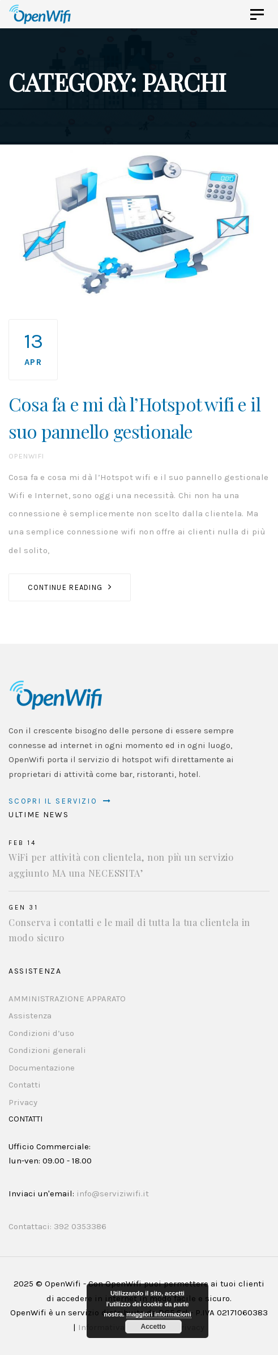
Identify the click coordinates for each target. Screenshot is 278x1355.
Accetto (152, 1327)
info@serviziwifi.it (112, 1193)
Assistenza (30, 1015)
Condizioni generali (47, 1050)
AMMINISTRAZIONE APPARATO (67, 998)
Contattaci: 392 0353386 (57, 1226)
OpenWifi (26, 456)
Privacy (22, 1102)
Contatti (24, 1085)
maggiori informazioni (158, 1314)
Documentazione (41, 1068)
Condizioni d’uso (41, 1033)
